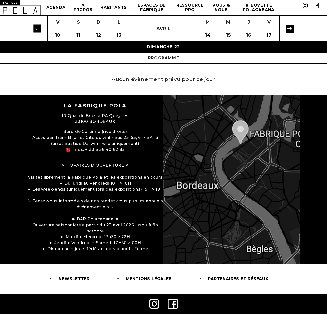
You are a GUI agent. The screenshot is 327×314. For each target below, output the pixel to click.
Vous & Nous (221, 7)
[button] (37, 28)
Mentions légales (149, 278)
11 (78, 35)
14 (208, 35)
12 (98, 35)
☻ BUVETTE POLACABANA (258, 7)
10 (58, 35)
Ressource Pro (190, 7)
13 (119, 35)
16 (248, 35)
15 (228, 35)
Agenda (56, 7)
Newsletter (74, 278)
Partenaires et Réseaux (238, 278)
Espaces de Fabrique (151, 7)
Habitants (113, 7)
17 (269, 35)
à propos (83, 7)
